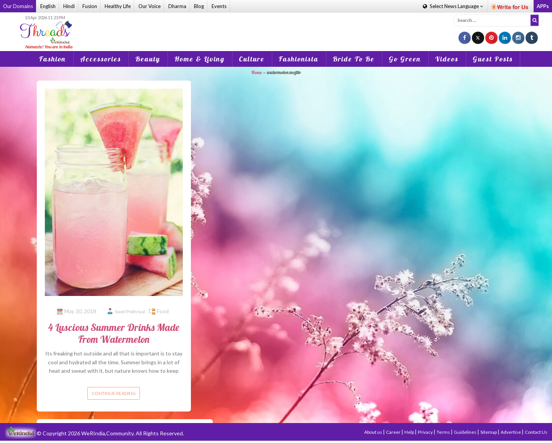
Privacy (426, 432)
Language (453, 6)
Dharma (177, 6)
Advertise (511, 432)
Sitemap (489, 432)
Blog (199, 6)
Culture (251, 59)
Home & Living (199, 59)
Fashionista (299, 59)
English (48, 6)
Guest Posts (493, 59)
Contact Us (536, 432)
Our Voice (149, 6)
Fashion (52, 59)
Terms (444, 432)
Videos (446, 59)
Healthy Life (118, 6)
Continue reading (114, 393)
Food (163, 311)
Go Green (405, 59)
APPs (543, 6)
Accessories (100, 59)
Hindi (69, 6)
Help (409, 432)
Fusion (89, 6)
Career (393, 432)
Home (256, 72)
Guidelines (465, 432)
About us (373, 432)
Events (219, 6)
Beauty (147, 59)
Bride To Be (354, 59)
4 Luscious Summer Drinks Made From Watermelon (113, 333)
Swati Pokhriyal (130, 311)
